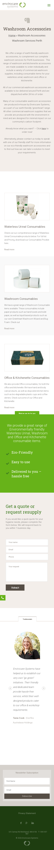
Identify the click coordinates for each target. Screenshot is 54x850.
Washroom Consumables (21, 299)
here (44, 128)
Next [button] (43, 688)
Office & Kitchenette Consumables (27, 378)
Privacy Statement (27, 813)
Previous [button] (10, 688)
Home (12, 35)
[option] (27, 206)
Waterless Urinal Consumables (24, 226)
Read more (9, 249)
